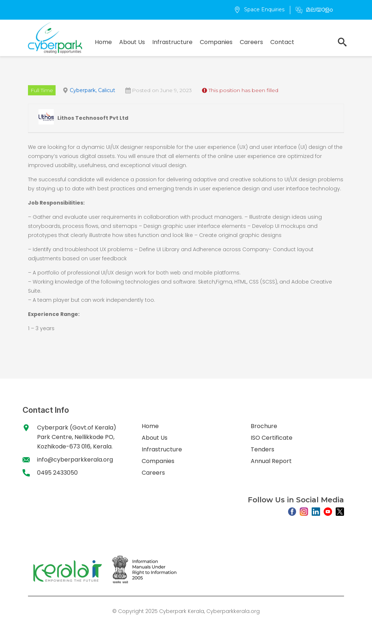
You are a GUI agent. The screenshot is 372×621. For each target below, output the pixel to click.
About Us (132, 42)
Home (103, 42)
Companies (216, 42)
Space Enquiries (259, 9)
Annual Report (271, 461)
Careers (251, 42)
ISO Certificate (271, 438)
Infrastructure (172, 42)
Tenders (262, 449)
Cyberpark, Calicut (92, 90)
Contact (282, 42)
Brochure (264, 426)
